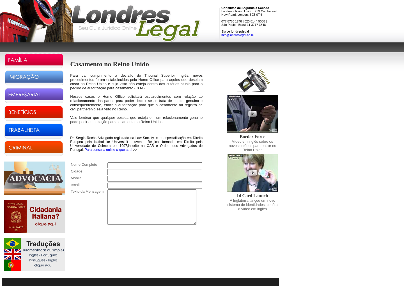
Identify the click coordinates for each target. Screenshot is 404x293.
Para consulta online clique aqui (108, 150)
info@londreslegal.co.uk (237, 35)
